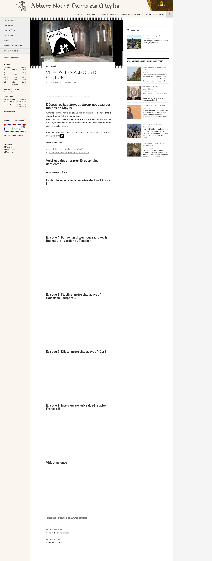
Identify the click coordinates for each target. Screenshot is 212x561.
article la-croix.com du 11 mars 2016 (66, 149)
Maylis (79, 14)
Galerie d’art (9, 25)
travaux (73, 518)
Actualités (51, 66)
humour (51, 518)
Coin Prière (8, 35)
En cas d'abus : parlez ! (15, 135)
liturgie (62, 518)
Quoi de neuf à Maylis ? (151, 36)
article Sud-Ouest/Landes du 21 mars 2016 (69, 152)
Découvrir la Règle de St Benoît (154, 105)
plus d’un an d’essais (83, 112)
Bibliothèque (9, 30)
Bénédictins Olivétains (131, 14)
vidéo (83, 518)
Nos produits (9, 20)
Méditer (9, 145)
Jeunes (6, 40)
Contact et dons (11, 51)
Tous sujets (10, 152)
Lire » (166, 81)
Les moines (91, 14)
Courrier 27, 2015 (78, 541)
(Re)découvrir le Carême (152, 124)
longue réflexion (63, 112)
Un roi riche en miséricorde (78, 531)
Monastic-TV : (55, 135)
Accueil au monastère (13, 46)
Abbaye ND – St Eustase (155, 14)
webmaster (71, 82)
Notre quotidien (108, 14)
